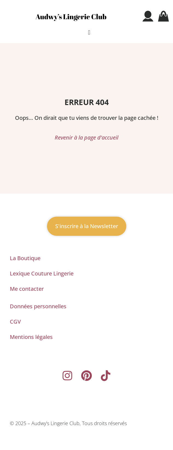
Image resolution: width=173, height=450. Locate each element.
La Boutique (25, 258)
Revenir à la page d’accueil (86, 137)
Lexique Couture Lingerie (42, 273)
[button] (89, 32)
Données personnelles (38, 306)
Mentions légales (31, 337)
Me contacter (27, 288)
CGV (15, 321)
